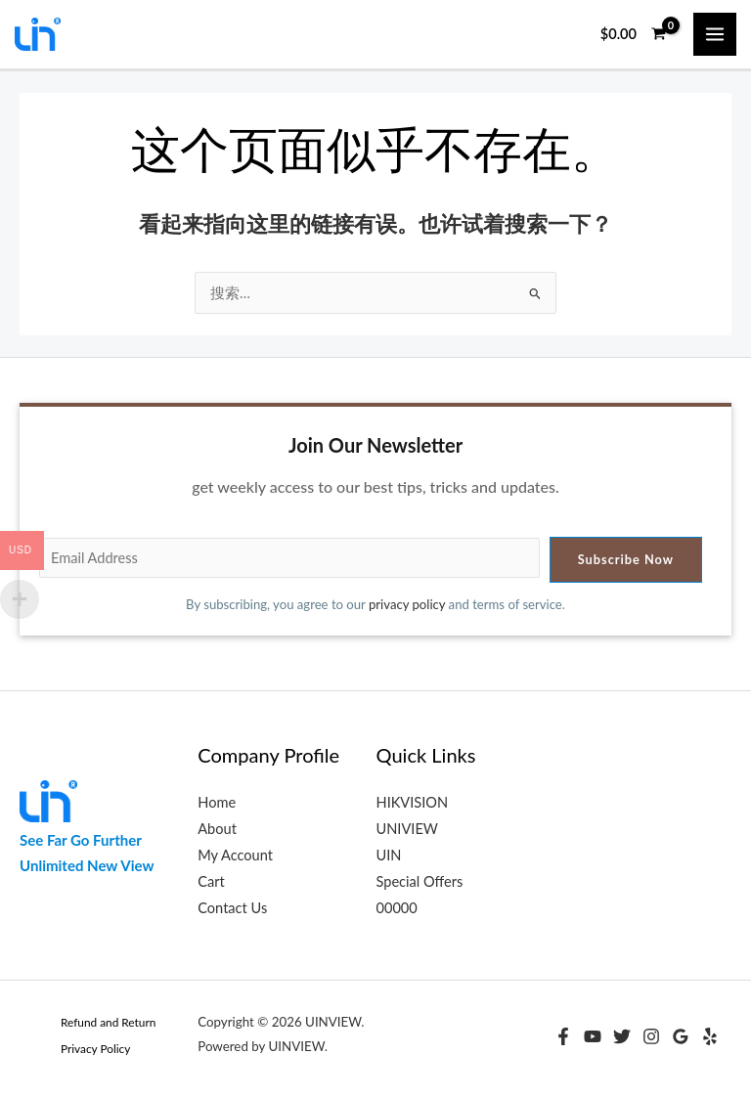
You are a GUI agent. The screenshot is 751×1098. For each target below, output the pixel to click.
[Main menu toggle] (714, 34)
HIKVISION (412, 802)
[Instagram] (651, 1036)
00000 (397, 908)
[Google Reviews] (680, 1036)
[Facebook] (563, 1036)
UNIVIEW (407, 828)
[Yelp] (710, 1036)
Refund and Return (108, 1022)
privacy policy (407, 604)
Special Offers (420, 881)
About (217, 828)
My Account (235, 855)
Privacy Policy (95, 1048)
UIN (389, 855)
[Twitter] (622, 1036)
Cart (211, 881)
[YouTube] (592, 1036)
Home (217, 802)
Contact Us (232, 908)
